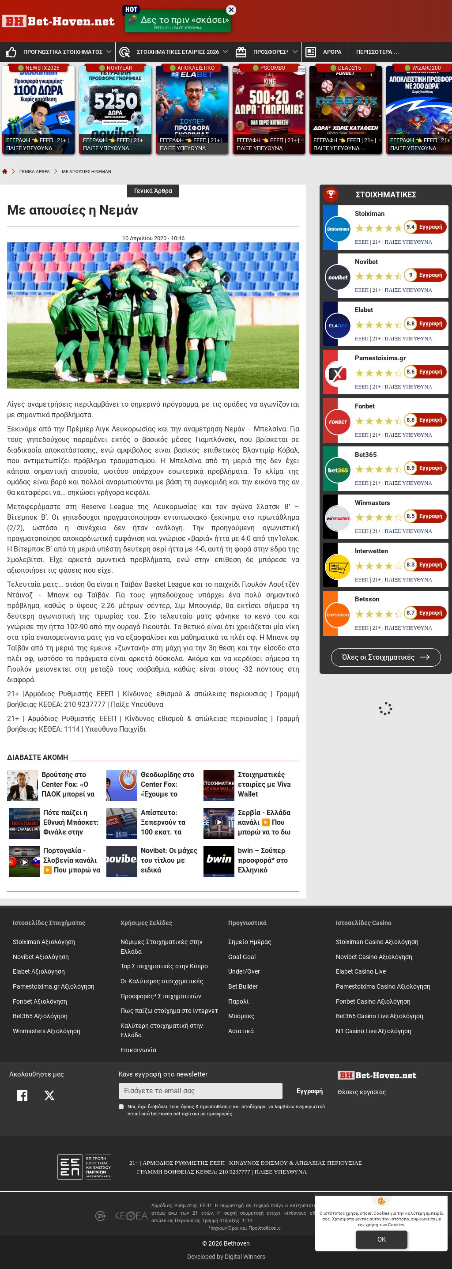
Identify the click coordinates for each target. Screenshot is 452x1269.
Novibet (366, 262)
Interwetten (371, 551)
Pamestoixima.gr (380, 358)
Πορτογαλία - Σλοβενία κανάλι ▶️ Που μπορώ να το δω (71, 860)
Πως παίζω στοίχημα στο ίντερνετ (169, 1011)
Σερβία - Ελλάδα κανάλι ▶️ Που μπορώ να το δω (264, 822)
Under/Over (244, 971)
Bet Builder (243, 986)
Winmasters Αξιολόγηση (46, 1031)
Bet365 (366, 455)
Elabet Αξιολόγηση (39, 971)
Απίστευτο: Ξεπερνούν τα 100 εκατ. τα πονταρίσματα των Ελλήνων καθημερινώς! (163, 822)
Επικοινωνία (138, 1050)
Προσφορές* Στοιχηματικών (161, 996)
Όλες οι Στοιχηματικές (386, 657)
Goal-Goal (242, 957)
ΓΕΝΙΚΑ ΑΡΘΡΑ (34, 171)
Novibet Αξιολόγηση (41, 957)
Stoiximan (369, 214)
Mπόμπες (241, 1016)
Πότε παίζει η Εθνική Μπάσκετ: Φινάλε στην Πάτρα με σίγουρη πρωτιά (71, 822)
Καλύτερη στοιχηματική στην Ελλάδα (162, 1030)
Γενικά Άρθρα (153, 191)
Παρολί (238, 1001)
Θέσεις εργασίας (362, 1092)
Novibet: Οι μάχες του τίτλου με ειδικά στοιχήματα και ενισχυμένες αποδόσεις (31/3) (169, 860)
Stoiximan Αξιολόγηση (44, 942)
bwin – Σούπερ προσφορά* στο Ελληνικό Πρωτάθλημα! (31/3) (263, 860)
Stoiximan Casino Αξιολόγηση (377, 942)
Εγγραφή (310, 1091)
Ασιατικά (241, 1031)
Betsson (367, 599)
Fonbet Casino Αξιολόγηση (373, 1001)
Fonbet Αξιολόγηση (40, 1001)
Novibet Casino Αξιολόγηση (374, 957)
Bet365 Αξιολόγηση (40, 1016)
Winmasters (372, 503)
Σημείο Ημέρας (249, 942)
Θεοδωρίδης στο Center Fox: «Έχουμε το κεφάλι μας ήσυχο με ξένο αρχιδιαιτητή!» (167, 784)
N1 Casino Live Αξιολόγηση (373, 1031)
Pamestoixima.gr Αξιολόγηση (53, 986)
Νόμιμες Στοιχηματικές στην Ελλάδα (162, 947)
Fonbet (365, 406)
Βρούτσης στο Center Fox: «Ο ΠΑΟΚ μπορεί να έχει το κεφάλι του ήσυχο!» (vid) (68, 784)
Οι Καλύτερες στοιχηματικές (162, 981)
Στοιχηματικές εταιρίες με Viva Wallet (264, 784)
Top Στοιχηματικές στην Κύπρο (164, 966)
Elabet (364, 310)
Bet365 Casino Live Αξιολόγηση (379, 1016)
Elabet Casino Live (361, 971)
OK (381, 1239)
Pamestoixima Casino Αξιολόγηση (383, 986)
